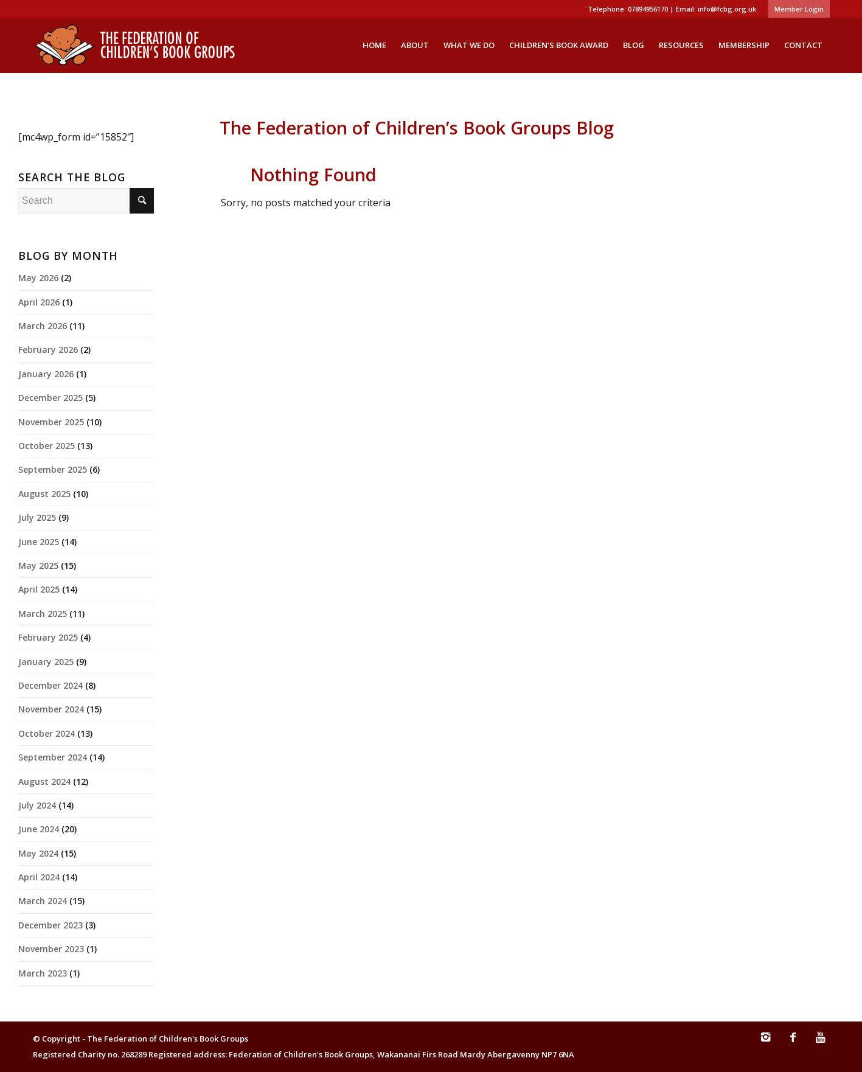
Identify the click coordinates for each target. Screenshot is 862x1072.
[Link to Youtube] (821, 1043)
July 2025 (37, 517)
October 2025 (46, 445)
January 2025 (46, 661)
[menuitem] (796, 9)
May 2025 (38, 565)
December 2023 (50, 925)
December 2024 (50, 685)
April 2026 (39, 302)
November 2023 (51, 949)
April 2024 (39, 877)
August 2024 (44, 781)
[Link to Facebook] (793, 1043)
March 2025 (42, 613)
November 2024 (51, 709)
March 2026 (42, 326)
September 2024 (52, 757)
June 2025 (38, 542)
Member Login (799, 8)
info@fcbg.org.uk (727, 8)
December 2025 (50, 397)
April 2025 (39, 589)
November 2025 (51, 422)
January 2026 (46, 374)
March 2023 (42, 973)
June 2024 (38, 829)
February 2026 (48, 349)
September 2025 (52, 469)
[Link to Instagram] (766, 1043)
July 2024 (37, 805)
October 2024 (46, 733)
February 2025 (48, 637)
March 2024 (42, 901)
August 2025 (44, 493)
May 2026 (38, 278)
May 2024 (38, 853)
